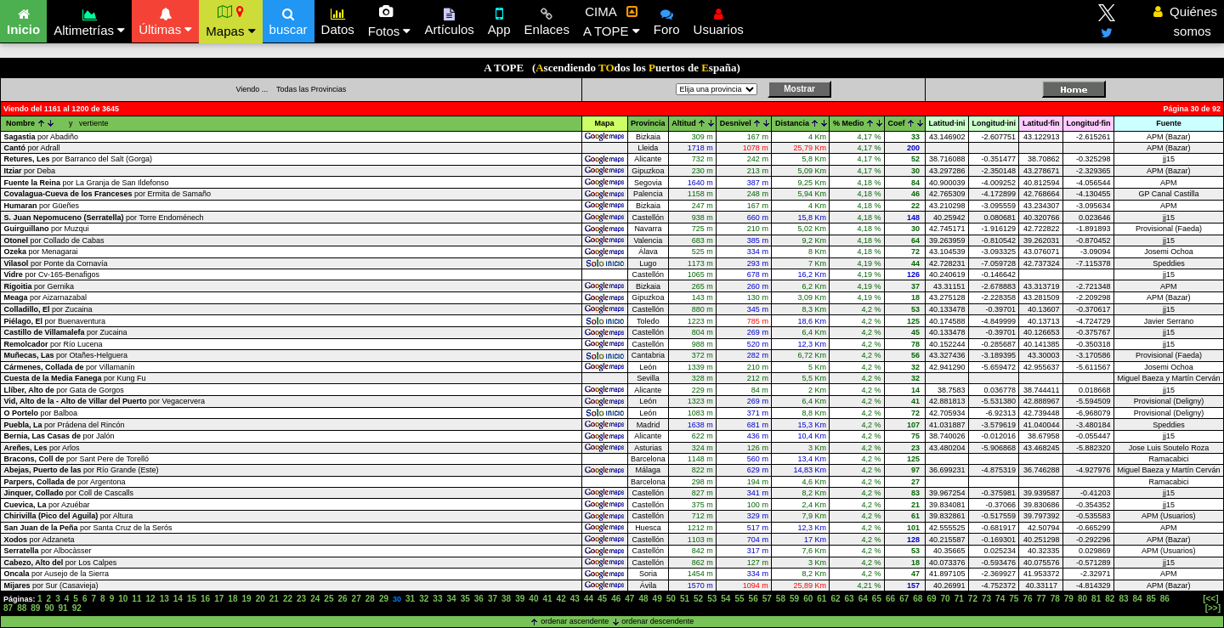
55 (739, 598)
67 (904, 598)
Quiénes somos (1185, 21)
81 (1096, 598)
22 (287, 598)
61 (821, 598)
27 (356, 598)
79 (1069, 598)
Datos (337, 20)
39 (519, 598)
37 (492, 598)
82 (1109, 598)
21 (274, 598)
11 (136, 598)
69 (931, 598)
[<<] (1210, 598)
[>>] (1213, 608)
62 (835, 598)
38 (506, 598)
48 (643, 598)
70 (945, 598)
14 (178, 598)
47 (629, 598)
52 (698, 598)
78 (1055, 598)
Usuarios (719, 20)
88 (21, 608)
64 (863, 598)
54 (725, 598)
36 (479, 598)
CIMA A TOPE (611, 21)
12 (151, 598)
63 (849, 598)
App (499, 20)
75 (1013, 598)
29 (383, 598)
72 (973, 598)
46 (615, 598)
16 (205, 598)
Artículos (448, 20)
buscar (288, 20)
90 (49, 608)
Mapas (230, 21)
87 (8, 608)
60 (808, 598)
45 (602, 598)
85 (1151, 598)
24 (315, 598)
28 (370, 598)
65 (876, 598)
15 (191, 598)
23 (301, 598)
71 (959, 598)
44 (588, 598)
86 (1165, 598)
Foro (667, 20)
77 (1041, 598)
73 (986, 598)
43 (575, 598)
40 (533, 598)
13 (164, 598)
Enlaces (547, 20)
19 (246, 598)
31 (410, 598)
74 (1000, 598)
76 (1027, 598)
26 (342, 598)
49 (657, 598)
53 (712, 598)
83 (1123, 598)
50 (671, 598)
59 (794, 598)
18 (232, 598)
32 (423, 598)
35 (465, 598)
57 (767, 598)
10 (123, 598)
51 (684, 598)
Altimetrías (89, 20)
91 (63, 608)
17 (219, 598)
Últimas (165, 20)
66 (890, 598)
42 (561, 598)
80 (1082, 598)
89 (35, 608)
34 (451, 598)
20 (260, 598)
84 (1137, 598)
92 (77, 608)
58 (780, 598)
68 (917, 598)
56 (753, 598)
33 (437, 598)
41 (547, 598)
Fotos (389, 21)
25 (328, 598)
